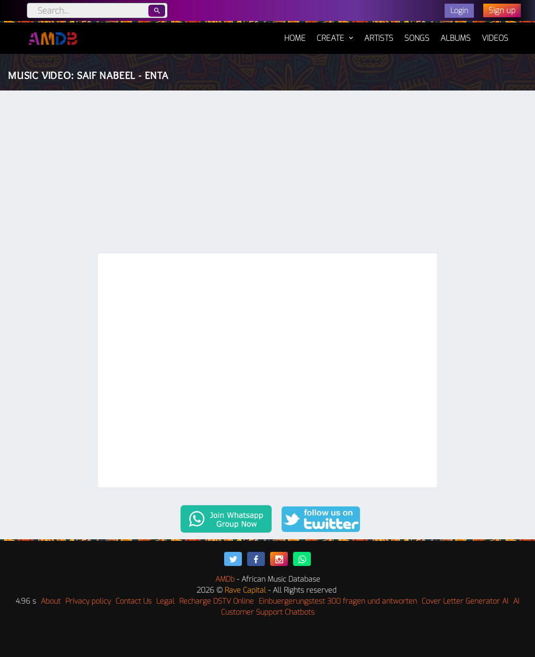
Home (295, 32)
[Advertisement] (267, 174)
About (51, 601)
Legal (165, 601)
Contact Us (133, 601)
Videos (495, 38)
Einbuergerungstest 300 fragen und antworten (338, 601)
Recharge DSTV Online (216, 601)
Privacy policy (88, 601)
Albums (455, 38)
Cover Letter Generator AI (465, 601)
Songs (416, 38)
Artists (378, 38)
